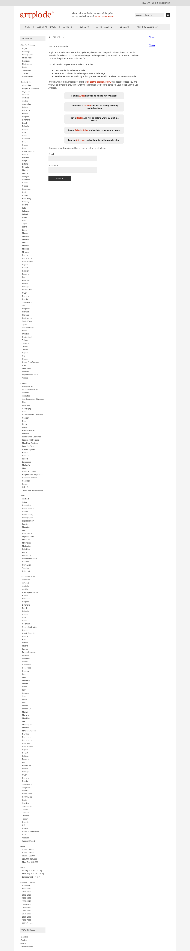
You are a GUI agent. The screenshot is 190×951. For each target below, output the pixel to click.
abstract (25, 499)
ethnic (24, 424)
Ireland (25, 214)
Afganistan (26, 85)
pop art (25, 552)
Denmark (26, 154)
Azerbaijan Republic (30, 592)
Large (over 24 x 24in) (31, 877)
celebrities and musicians (32, 415)
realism (25, 562)
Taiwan (25, 340)
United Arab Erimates (30, 362)
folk (24, 530)
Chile (24, 132)
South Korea (27, 321)
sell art (146, 3)
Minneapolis (27, 725)
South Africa (27, 318)
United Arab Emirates (30, 832)
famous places (28, 430)
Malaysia (25, 236)
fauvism (25, 524)
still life (25, 487)
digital (24, 48)
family (24, 427)
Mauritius (26, 239)
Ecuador (25, 158)
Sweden (25, 334)
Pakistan (25, 271)
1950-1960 (26, 907)
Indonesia (26, 211)
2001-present (27, 923)
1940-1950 (26, 904)
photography (27, 64)
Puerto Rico (27, 290)
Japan (24, 224)
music (24, 468)
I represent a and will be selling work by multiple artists (94, 106)
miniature (26, 540)
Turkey (25, 350)
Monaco (25, 246)
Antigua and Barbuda (30, 88)
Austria (25, 101)
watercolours (27, 77)
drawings (26, 52)
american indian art (30, 390)
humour (25, 456)
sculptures (26, 70)
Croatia (25, 145)
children (25, 418)
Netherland (26, 737)
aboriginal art (27, 386)
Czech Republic (28, 151)
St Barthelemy (27, 328)
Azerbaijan (26, 104)
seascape (26, 481)
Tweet (152, 45)
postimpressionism (29, 559)
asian (24, 502)
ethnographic (27, 55)
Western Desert (28, 841)
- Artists (23, 943)
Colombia (26, 139)
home (27, 27)
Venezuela (26, 368)
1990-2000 (26, 920)
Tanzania (25, 343)
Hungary (25, 202)
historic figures (28, 449)
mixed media (27, 58)
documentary (27, 515)
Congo (24, 142)
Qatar (24, 293)
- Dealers (23, 940)
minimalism (26, 543)
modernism (26, 546)
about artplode (46, 27)
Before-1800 (27, 889)
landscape (26, 462)
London (25, 706)
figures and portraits (30, 440)
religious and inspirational (32, 475)
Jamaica (25, 693)
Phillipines (26, 280)
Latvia (24, 227)
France (25, 173)
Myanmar (26, 252)
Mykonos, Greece (29, 731)
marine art (26, 465)
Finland (25, 170)
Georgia (25, 176)
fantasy (25, 434)
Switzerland (27, 337)
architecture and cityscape (33, 399)
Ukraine (25, 359)
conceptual (26, 505)
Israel (24, 217)
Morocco (25, 249)
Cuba (24, 148)
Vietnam (25, 372)
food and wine (28, 446)
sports (24, 484)
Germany (26, 180)
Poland (25, 283)
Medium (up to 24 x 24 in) (33, 874)
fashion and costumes (31, 437)
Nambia (25, 255)
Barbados (26, 110)
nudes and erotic (29, 471)
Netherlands (27, 258)
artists (67, 27)
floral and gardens (30, 443)
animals (25, 393)
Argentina (26, 92)
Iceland (25, 205)
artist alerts (104, 27)
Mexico (25, 243)
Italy (24, 221)
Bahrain (25, 107)
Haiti (24, 192)
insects (25, 459)
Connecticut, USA (29, 627)
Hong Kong (26, 199)
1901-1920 (26, 895)
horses (25, 453)
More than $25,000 (30, 862)
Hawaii (25, 195)
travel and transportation (32, 490)
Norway (25, 268)
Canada (25, 129)
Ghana (25, 183)
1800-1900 (26, 892)
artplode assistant (148, 27)
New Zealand (27, 261)
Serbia (24, 306)
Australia (25, 98)
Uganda (25, 353)
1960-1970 (26, 911)
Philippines (26, 765)
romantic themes (29, 478)
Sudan (24, 331)
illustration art (27, 533)
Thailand (25, 346)
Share (151, 37)
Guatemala (26, 189)
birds (24, 402)
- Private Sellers (26, 947)
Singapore (26, 309)
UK (23, 356)
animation (26, 396)
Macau (25, 233)
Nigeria (25, 265)
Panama (25, 274)
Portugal (25, 287)
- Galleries (24, 937)
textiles (25, 74)
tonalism (25, 568)
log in (155, 3)
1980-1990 (26, 917)
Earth (24, 640)
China (24, 136)
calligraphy (26, 408)
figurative (26, 527)
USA (24, 365)
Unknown (26, 885)
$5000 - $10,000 (28, 856)
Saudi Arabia (27, 302)
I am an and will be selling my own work (94, 96)
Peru (24, 277)
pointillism (26, 549)
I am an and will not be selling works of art (94, 140)
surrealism (26, 565)
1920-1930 (26, 898)
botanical (26, 405)
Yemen (25, 378)
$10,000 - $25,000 (29, 859)
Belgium (25, 117)
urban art (26, 571)
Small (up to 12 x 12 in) (32, 871)
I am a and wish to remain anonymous (94, 130)
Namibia (25, 734)
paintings (26, 61)
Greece (25, 186)
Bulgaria (25, 126)
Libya (24, 230)
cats (24, 412)
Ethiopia (25, 167)
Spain (24, 324)
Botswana (26, 120)
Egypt (24, 161)
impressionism (28, 537)
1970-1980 (26, 914)
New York (26, 743)
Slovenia (25, 315)
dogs (24, 421)
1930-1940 (26, 901)
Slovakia (25, 312)
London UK (26, 709)
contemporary (28, 508)
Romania (25, 296)
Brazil (24, 123)
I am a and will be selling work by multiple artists (94, 119)
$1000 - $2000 (28, 849)
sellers (84, 27)
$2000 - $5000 (28, 853)
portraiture (26, 555)
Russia (25, 299)
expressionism (28, 521)
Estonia (25, 164)
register (165, 3)
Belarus (25, 114)
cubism (25, 511)
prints (24, 67)
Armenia (25, 95)
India (24, 208)
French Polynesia (29, 652)
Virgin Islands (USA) (30, 375)
